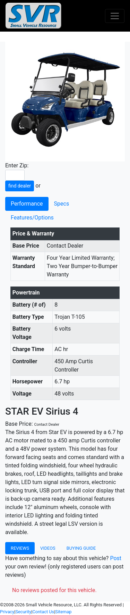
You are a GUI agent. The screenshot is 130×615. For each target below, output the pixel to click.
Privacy (7, 611)
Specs (61, 203)
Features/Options (32, 217)
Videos (47, 548)
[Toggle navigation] (114, 16)
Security (23, 611)
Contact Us (43, 611)
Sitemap (63, 611)
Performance (27, 203)
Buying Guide (81, 548)
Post (115, 558)
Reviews (20, 548)
